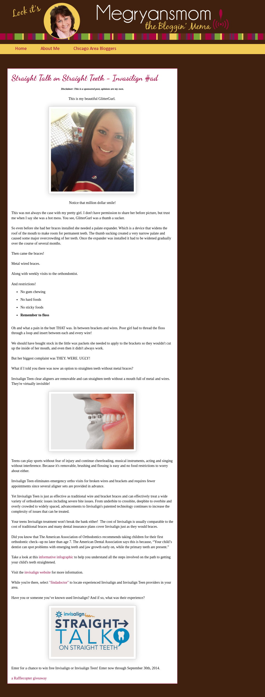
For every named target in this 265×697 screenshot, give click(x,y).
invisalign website (38, 572)
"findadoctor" (59, 582)
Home (21, 48)
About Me (50, 48)
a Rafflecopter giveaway (29, 678)
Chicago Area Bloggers (94, 48)
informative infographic (56, 557)
